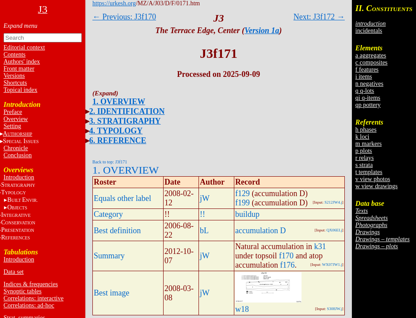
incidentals (368, 30)
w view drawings (376, 186)
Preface (13, 112)
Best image (111, 292)
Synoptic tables (23, 291)
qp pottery (368, 105)
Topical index (20, 90)
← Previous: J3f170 (124, 16)
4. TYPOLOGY (116, 130)
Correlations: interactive (34, 298)
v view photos (372, 179)
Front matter (19, 68)
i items (363, 76)
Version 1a (261, 30)
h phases (366, 129)
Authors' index (22, 61)
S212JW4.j (333, 202)
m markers (368, 143)
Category (108, 214)
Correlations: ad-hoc (29, 305)
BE (22, 200)
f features (366, 69)
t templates (368, 172)
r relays (364, 158)
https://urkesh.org (114, 3)
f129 (242, 193)
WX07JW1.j (332, 264)
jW (205, 198)
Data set (13, 272)
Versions (14, 75)
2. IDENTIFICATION (127, 111)
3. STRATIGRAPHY (125, 121)
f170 (286, 255)
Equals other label (122, 198)
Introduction (19, 177)
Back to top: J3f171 (109, 161)
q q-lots (364, 90)
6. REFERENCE (117, 140)
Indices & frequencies (31, 284)
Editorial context (24, 47)
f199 (242, 202)
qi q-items (367, 98)
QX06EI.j (334, 230)
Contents (15, 54)
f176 (287, 265)
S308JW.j (334, 309)
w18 (242, 309)
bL (204, 230)
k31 (320, 246)
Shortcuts (15, 83)
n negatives (369, 83)
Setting (12, 126)
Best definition (117, 230)
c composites (371, 62)
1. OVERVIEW (118, 101)
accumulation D (260, 230)
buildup (247, 214)
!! (202, 214)
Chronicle (16, 148)
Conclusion (18, 155)
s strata (364, 165)
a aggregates (370, 55)
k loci (362, 136)
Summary (109, 255)
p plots (363, 151)
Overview (16, 119)
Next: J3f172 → (319, 16)
